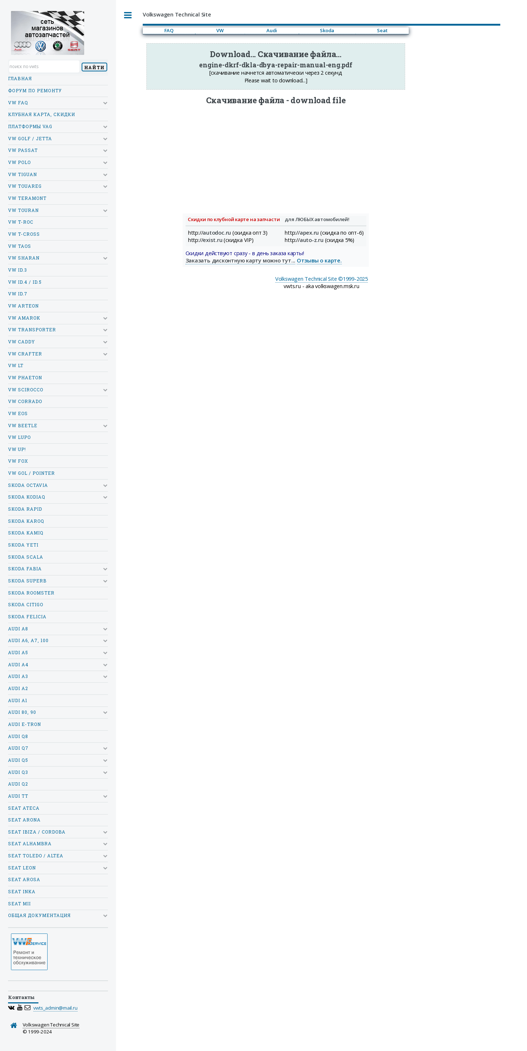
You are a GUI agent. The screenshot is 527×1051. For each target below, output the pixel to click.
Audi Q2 (18, 784)
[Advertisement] (276, 156)
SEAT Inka (21, 891)
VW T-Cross (24, 234)
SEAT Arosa (24, 879)
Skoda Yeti (23, 545)
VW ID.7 (17, 294)
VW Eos (18, 413)
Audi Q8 (18, 736)
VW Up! (17, 449)
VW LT (15, 365)
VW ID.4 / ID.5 (25, 282)
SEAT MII (19, 903)
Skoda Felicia (27, 616)
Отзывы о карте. (319, 260)
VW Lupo (19, 437)
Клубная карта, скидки (41, 114)
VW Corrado (25, 401)
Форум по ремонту (35, 90)
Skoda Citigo (25, 604)
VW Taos (19, 246)
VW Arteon (23, 306)
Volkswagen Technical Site (51, 1024)
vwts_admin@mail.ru (55, 1008)
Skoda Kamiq (26, 533)
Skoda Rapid (25, 509)
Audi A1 (17, 700)
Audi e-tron (24, 724)
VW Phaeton (25, 377)
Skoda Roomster (31, 593)
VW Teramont (27, 198)
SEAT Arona (24, 820)
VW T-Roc (20, 222)
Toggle (128, 15)
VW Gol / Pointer (31, 473)
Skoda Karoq (26, 521)
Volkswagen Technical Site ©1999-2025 (321, 278)
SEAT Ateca (24, 808)
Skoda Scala (25, 557)
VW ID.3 (17, 270)
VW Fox (18, 461)
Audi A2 (18, 688)
